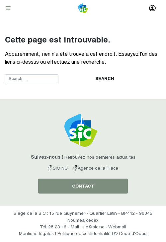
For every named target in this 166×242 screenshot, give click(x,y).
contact (83, 187)
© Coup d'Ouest (130, 234)
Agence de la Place (95, 168)
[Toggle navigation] (9, 9)
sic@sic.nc (93, 227)
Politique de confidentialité (84, 234)
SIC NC (57, 168)
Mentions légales (36, 234)
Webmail (117, 227)
